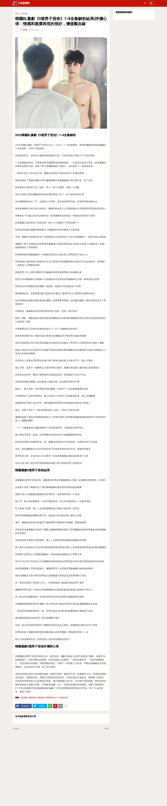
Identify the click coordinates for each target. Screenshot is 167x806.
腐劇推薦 (32, 697)
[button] (145, 3)
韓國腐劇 (40, 697)
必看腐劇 (24, 13)
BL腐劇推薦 (63, 697)
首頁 (17, 13)
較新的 (16, 728)
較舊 (106, 728)
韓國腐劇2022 (51, 697)
